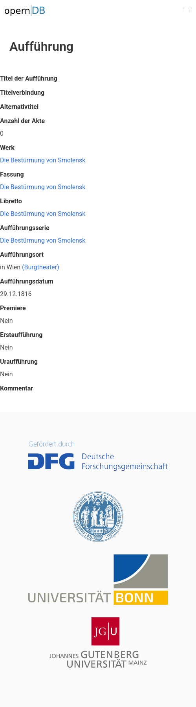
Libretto (11, 201)
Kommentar (16, 388)
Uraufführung (19, 361)
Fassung (12, 174)
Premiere (13, 308)
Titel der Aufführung (28, 78)
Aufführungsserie (24, 228)
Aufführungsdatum (26, 281)
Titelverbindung (22, 92)
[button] (186, 10)
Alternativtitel (19, 106)
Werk (7, 147)
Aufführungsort (22, 254)
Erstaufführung (21, 335)
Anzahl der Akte (22, 121)
